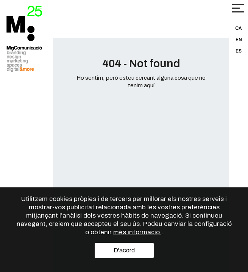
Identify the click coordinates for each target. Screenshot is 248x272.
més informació (137, 232)
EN (239, 39)
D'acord (124, 250)
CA (238, 28)
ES (239, 51)
